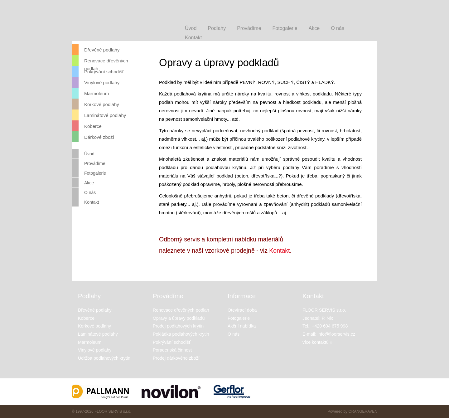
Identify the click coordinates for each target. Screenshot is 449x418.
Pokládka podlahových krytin (181, 334)
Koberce (87, 125)
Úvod (83, 153)
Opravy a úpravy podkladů (179, 318)
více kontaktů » (317, 342)
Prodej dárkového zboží (176, 358)
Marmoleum (90, 93)
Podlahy (217, 28)
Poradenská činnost (172, 350)
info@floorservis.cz (336, 334)
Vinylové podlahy (95, 82)
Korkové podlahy (95, 104)
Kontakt (279, 250)
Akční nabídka (242, 325)
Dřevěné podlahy (95, 49)
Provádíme (88, 163)
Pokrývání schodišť (98, 71)
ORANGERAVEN (363, 411)
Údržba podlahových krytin (104, 358)
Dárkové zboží (93, 136)
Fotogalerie (89, 172)
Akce (83, 182)
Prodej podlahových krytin (178, 325)
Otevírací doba (242, 310)
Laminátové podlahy (99, 114)
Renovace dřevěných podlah (100, 60)
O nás (84, 192)
